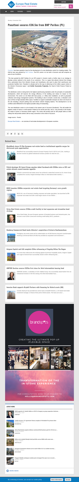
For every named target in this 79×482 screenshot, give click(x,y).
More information (56, 479)
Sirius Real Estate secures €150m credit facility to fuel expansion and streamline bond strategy (38, 210)
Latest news (11, 407)
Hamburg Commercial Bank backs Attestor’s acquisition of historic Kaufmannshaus (37, 230)
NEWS (12, 11)
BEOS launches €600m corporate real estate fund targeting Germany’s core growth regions (37, 189)
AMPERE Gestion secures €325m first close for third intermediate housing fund (35, 268)
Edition (63, 2)
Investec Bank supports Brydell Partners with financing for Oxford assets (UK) (35, 287)
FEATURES (20, 11)
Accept (68, 479)
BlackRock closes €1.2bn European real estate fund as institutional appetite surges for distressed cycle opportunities (38, 147)
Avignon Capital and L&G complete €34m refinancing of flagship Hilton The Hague (36, 249)
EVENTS (29, 11)
